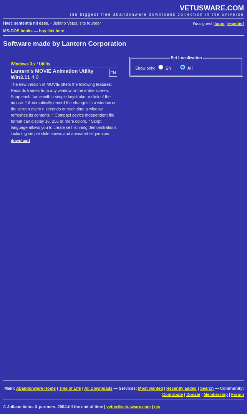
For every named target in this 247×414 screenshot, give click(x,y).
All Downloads (98, 388)
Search (207, 388)
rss (157, 406)
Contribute (172, 394)
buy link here (52, 30)
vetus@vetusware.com (128, 406)
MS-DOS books (18, 30)
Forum (237, 394)
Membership (216, 394)
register (235, 23)
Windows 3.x (23, 64)
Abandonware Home (36, 388)
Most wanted (150, 388)
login (219, 23)
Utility (44, 64)
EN (167, 68)
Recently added (181, 388)
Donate (193, 394)
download (20, 140)
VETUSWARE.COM (212, 8)
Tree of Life (70, 388)
